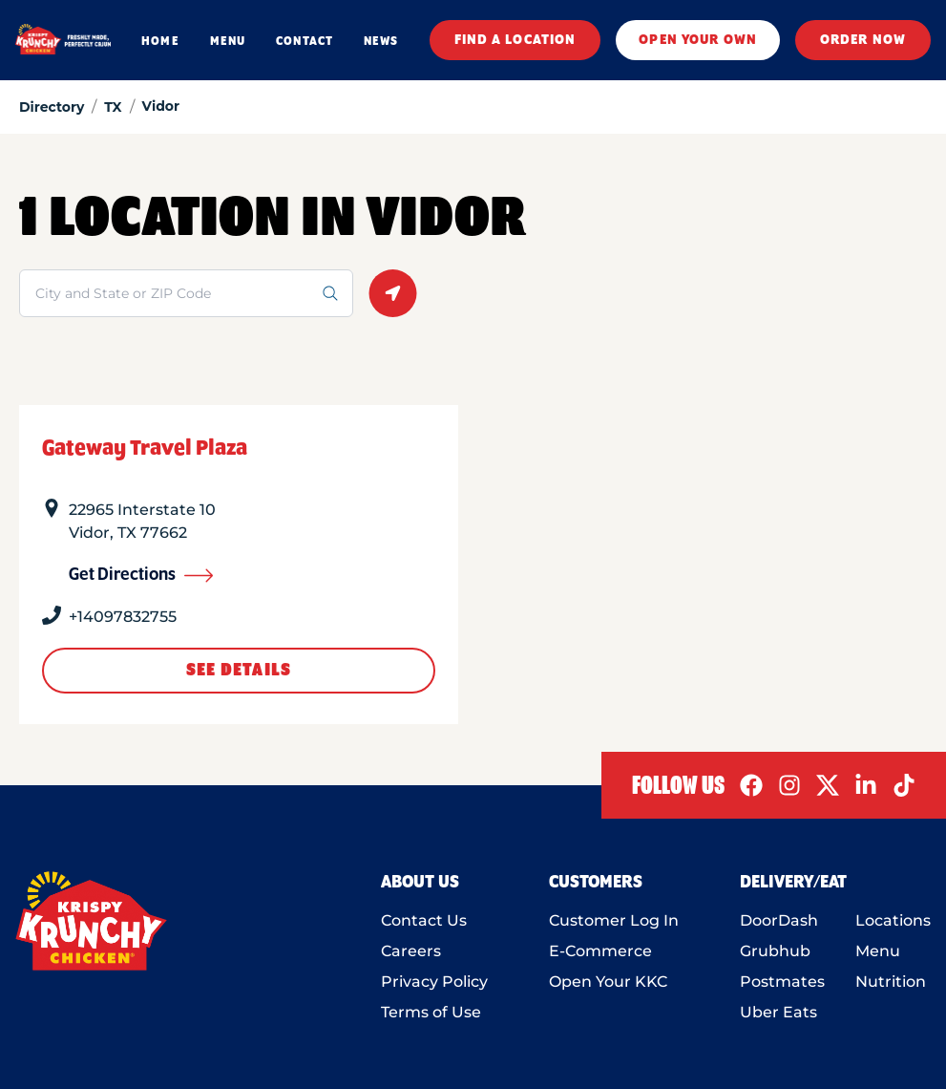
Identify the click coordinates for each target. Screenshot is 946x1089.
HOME (160, 41)
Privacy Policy (434, 981)
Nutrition (890, 981)
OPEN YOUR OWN (698, 40)
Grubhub (775, 951)
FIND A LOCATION (515, 40)
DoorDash (779, 920)
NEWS (381, 41)
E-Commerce (600, 951)
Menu (877, 951)
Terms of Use (431, 1012)
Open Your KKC (608, 981)
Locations (893, 920)
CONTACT (304, 41)
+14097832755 (123, 617)
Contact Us (424, 920)
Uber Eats (778, 1012)
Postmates (782, 981)
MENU (227, 41)
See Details (238, 670)
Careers (411, 951)
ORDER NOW (863, 40)
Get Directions (141, 575)
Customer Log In (614, 920)
